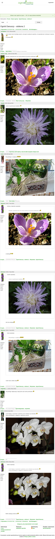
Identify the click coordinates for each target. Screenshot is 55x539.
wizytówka (27, 408)
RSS (33, 528)
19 (24, 29)
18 (23, 29)
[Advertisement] (27, 9)
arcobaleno (3, 31)
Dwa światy (11, 201)
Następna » (34, 29)
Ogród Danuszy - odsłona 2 (25, 19)
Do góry (2, 51)
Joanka (2, 103)
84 (31, 29)
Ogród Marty (9, 51)
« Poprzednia (3, 29)
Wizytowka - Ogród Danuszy (36, 259)
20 (25, 29)
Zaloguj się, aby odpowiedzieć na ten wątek (27, 524)
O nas (2, 528)
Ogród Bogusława (19, 408)
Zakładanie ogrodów (21, 528)
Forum (8, 19)
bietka (2, 411)
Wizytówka (28, 100)
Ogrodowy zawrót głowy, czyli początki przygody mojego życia (24, 151)
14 (17, 29)
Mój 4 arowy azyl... (20, 100)
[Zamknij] (53, 15)
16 (20, 29)
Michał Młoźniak (47, 528)
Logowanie (51, 2)
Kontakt (3, 531)
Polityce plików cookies (30, 536)
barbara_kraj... (4, 53)
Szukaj (38, 22)
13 (16, 29)
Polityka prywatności (6, 529)
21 (27, 29)
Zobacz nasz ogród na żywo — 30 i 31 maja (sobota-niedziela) (25, 15)
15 (18, 29)
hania (2, 154)
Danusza (3, 203)
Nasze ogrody (14, 19)
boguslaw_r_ (4, 388)
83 (29, 29)
